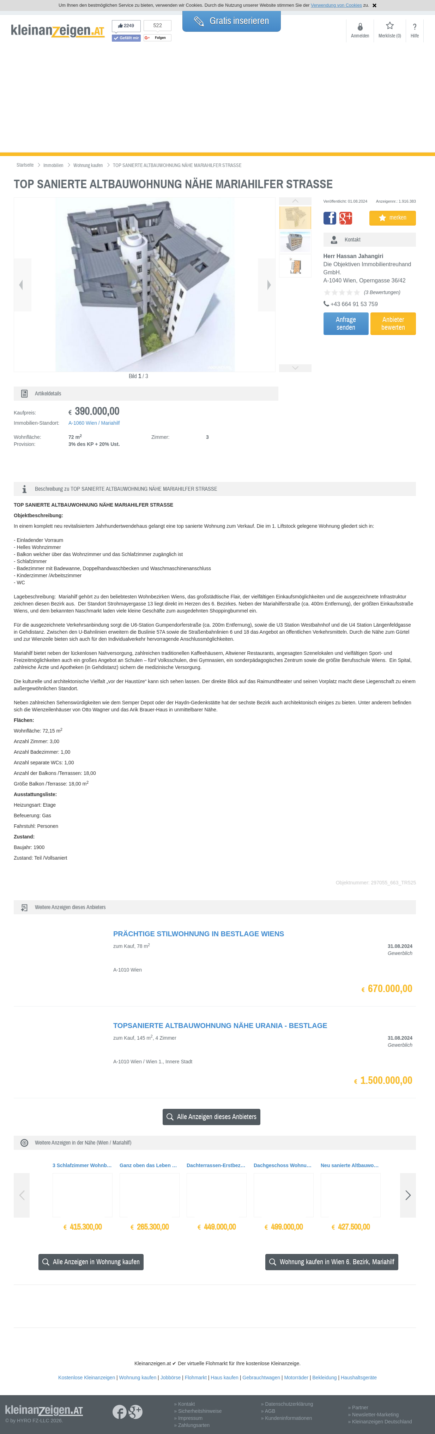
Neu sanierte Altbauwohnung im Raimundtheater (351, 1165)
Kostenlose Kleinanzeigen (86, 1377)
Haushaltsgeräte (359, 1377)
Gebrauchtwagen (261, 1377)
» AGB (268, 1411)
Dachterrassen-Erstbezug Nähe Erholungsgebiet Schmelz (217, 1165)
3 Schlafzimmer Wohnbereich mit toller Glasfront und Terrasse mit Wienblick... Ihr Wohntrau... (83, 1165)
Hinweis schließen (374, 5)
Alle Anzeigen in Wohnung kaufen (91, 1261)
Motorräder (296, 1377)
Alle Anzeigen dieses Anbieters (211, 1116)
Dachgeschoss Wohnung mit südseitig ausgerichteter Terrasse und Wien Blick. (284, 1165)
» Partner (358, 1407)
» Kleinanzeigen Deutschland (380, 1421)
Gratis (231, 20)
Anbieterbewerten (393, 323)
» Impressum (188, 1418)
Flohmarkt (196, 1377)
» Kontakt (184, 1404)
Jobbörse (171, 1377)
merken (392, 218)
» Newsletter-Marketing (373, 1414)
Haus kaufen (224, 1377)
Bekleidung (324, 1377)
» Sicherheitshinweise (198, 1411)
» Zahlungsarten (192, 1425)
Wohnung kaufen (138, 1377)
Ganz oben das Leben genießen (150, 1165)
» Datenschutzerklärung (287, 1404)
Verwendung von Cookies (336, 5)
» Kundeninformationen (286, 1418)
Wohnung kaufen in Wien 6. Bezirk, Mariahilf (331, 1261)
